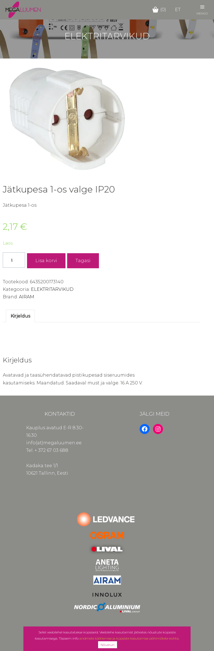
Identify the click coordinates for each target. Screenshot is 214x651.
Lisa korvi (46, 260)
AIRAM (26, 296)
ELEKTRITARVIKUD (52, 289)
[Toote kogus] (14, 260)
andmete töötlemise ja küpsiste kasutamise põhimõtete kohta (129, 638)
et (178, 9)
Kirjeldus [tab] (20, 316)
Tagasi (83, 260)
